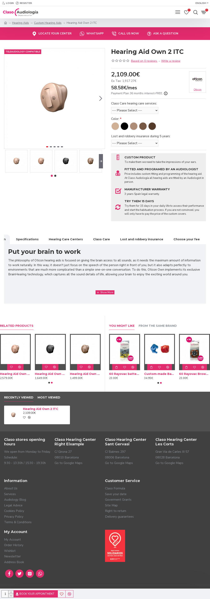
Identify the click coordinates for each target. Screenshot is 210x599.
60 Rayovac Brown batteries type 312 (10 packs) (194, 374)
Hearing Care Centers (66, 239)
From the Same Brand (158, 326)
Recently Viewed (18, 397)
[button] (101, 98)
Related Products (16, 326)
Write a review (170, 61)
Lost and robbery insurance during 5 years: (140, 136)
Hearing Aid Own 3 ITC (50, 374)
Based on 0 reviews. (144, 61)
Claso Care (101, 239)
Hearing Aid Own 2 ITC (40, 409)
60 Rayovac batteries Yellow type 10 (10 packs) (124, 374)
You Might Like (122, 326)
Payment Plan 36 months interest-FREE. (139, 93)
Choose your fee (186, 239)
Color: (115, 119)
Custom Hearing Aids (48, 23)
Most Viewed (49, 397)
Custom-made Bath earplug (159, 374)
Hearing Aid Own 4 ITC (85, 374)
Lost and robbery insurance (141, 239)
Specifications (27, 239)
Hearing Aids (20, 23)
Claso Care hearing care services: (134, 103)
